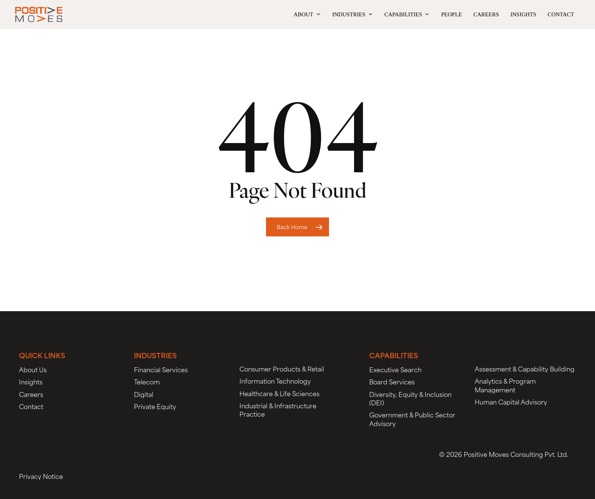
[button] (33, 369)
